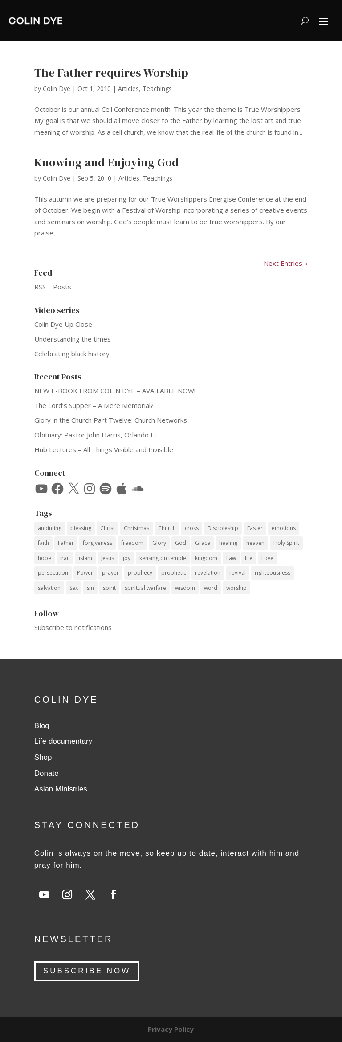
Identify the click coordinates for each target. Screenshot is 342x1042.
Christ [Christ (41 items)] (107, 528)
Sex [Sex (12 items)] (73, 588)
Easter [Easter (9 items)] (255, 528)
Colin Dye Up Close (63, 324)
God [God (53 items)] (180, 543)
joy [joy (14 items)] (126, 558)
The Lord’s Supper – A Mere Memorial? (94, 405)
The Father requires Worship (111, 73)
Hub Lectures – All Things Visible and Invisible (103, 449)
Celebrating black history (72, 353)
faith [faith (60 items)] (43, 543)
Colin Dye (56, 88)
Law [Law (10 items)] (231, 558)
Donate (46, 773)
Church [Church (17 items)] (167, 528)
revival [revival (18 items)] (237, 573)
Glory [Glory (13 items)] (159, 543)
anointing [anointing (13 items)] (49, 528)
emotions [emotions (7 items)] (284, 528)
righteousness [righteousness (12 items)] (272, 573)
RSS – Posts (52, 286)
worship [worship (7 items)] (236, 588)
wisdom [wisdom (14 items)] (185, 588)
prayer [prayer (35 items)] (110, 573)
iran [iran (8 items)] (65, 558)
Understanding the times (72, 338)
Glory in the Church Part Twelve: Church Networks (110, 420)
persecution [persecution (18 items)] (53, 573)
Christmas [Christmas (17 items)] (136, 528)
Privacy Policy (171, 1029)
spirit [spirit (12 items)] (109, 588)
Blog (41, 725)
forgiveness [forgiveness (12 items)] (97, 543)
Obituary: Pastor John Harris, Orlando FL (96, 434)
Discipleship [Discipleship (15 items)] (223, 528)
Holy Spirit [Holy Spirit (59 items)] (286, 543)
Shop (43, 757)
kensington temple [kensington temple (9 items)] (162, 558)
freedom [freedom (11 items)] (132, 543)
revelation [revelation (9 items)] (207, 573)
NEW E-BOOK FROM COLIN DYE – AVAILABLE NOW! (114, 390)
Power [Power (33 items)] (85, 573)
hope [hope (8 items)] (44, 558)
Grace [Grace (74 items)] (202, 543)
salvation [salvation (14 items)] (49, 588)
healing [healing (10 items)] (228, 543)
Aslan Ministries (60, 789)
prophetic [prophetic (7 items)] (173, 573)
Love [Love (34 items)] (267, 558)
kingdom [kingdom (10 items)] (206, 558)
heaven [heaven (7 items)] (255, 543)
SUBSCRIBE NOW (87, 971)
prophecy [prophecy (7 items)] (140, 573)
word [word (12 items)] (210, 588)
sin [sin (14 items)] (90, 588)
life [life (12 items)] (248, 558)
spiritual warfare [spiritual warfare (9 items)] (145, 588)
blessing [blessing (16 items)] (80, 528)
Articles (128, 88)
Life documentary (63, 741)
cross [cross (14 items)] (192, 528)
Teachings (157, 88)
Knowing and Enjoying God (106, 162)
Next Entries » (286, 263)
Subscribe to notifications (73, 627)
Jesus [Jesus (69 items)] (107, 558)
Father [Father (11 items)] (66, 543)
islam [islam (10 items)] (85, 558)
